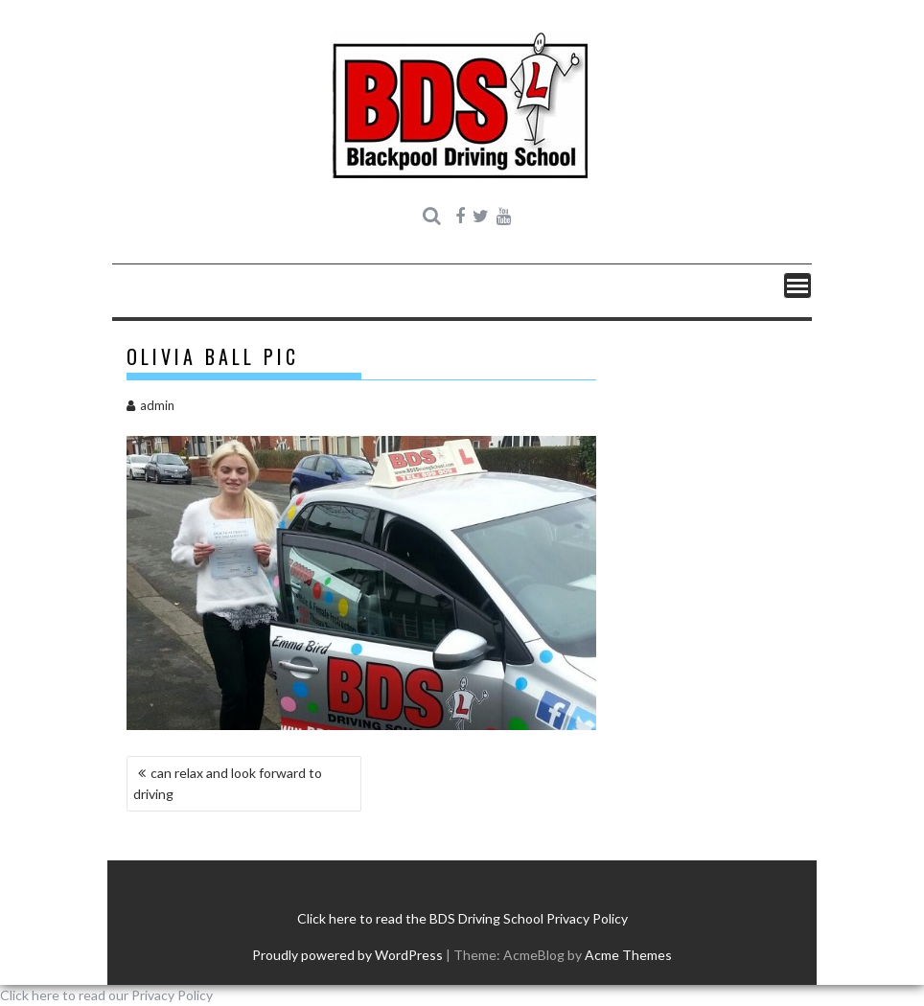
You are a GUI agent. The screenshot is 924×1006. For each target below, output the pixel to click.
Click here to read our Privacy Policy (106, 995)
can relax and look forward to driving (227, 783)
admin (150, 405)
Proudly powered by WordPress (347, 955)
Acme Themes (628, 955)
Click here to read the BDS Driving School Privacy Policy (462, 918)
